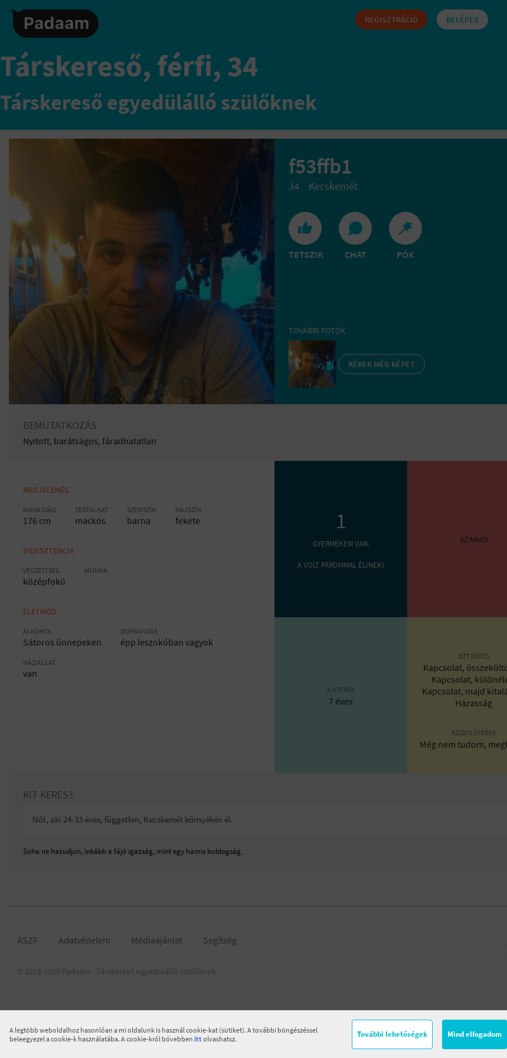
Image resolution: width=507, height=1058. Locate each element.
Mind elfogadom (474, 1034)
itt (198, 1038)
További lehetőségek (392, 1034)
